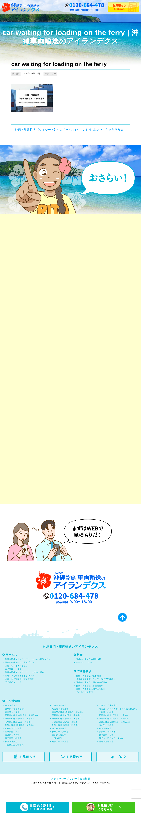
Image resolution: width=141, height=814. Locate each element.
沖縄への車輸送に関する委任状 (90, 702)
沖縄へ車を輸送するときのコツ (19, 689)
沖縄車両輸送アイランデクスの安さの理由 (24, 686)
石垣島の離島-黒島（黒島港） (19, 735)
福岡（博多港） (12, 755)
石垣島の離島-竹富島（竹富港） (114, 729)
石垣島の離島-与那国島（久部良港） (22, 729)
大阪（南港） (58, 751)
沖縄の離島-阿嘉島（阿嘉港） (66, 738)
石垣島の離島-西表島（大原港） (67, 732)
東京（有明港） (106, 742)
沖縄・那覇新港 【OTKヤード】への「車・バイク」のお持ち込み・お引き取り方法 (67, 129)
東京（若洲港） (12, 719)
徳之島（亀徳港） (60, 742)
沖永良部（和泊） (13, 745)
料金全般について (84, 676)
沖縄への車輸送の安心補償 (88, 689)
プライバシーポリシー (64, 792)
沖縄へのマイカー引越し (16, 679)
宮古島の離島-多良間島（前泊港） (68, 725)
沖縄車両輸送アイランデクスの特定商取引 (96, 692)
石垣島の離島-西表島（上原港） (20, 732)
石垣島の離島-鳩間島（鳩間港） (114, 732)
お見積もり (26, 770)
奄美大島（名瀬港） (61, 755)
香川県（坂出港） (60, 748)
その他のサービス (13, 695)
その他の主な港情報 (14, 758)
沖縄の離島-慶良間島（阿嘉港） (20, 738)
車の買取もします (13, 682)
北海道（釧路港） (60, 719)
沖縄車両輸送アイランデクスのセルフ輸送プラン (28, 672)
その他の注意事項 (84, 705)
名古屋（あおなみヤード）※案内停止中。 (118, 722)
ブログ (120, 770)
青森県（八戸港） (13, 748)
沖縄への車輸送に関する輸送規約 (91, 696)
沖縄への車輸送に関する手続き (19, 692)
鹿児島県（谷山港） (14, 751)
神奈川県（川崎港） (61, 745)
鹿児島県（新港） (107, 748)
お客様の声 (73, 770)
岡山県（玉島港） (107, 738)
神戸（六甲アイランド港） (111, 751)
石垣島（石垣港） (107, 725)
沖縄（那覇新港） (107, 755)
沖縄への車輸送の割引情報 (88, 672)
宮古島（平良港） (13, 725)
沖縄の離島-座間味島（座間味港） (115, 735)
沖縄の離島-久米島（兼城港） (66, 735)
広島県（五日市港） (14, 742)
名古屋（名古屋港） (61, 722)
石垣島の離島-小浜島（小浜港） (67, 729)
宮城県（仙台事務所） (15, 722)
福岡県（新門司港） (108, 745)
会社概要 (85, 792)
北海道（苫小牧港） (108, 719)
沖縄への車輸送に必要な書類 (89, 699)
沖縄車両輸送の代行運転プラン (19, 676)
